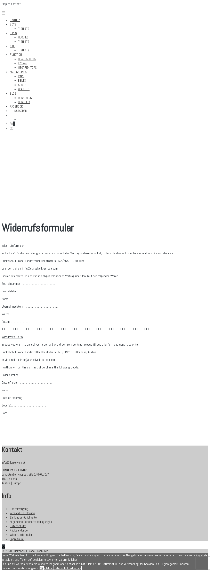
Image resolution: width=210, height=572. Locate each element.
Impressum (17, 539)
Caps (21, 76)
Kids (12, 46)
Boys (13, 24)
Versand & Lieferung (22, 513)
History (15, 20)
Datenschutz (18, 526)
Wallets (24, 89)
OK (41, 568)
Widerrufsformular (21, 535)
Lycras (22, 63)
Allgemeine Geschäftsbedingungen (31, 522)
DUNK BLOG (25, 98)
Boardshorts (27, 59)
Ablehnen (48, 568)
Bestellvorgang (19, 509)
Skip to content (11, 4)
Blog (13, 93)
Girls (13, 33)
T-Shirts (23, 29)
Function (16, 54)
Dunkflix (24, 102)
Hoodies (23, 37)
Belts (22, 80)
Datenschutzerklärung (67, 568)
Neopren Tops (27, 67)
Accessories (18, 72)
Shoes (22, 85)
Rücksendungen (19, 530)
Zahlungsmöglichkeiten (24, 517)
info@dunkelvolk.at (13, 462)
